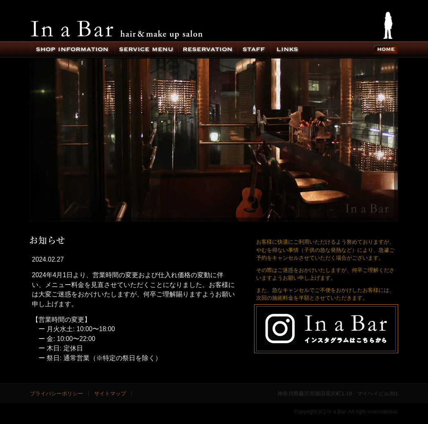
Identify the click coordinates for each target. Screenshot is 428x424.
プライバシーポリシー (56, 393)
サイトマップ (110, 393)
